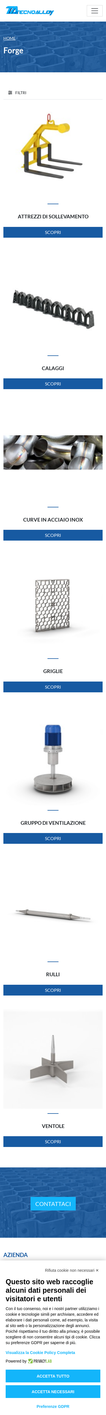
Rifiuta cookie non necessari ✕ (72, 1270)
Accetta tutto (53, 1376)
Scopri (53, 232)
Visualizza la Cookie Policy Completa (40, 1352)
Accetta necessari (53, 1391)
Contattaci (53, 1203)
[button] (17, 92)
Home (9, 38)
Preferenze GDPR (53, 1406)
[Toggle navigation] (95, 10)
